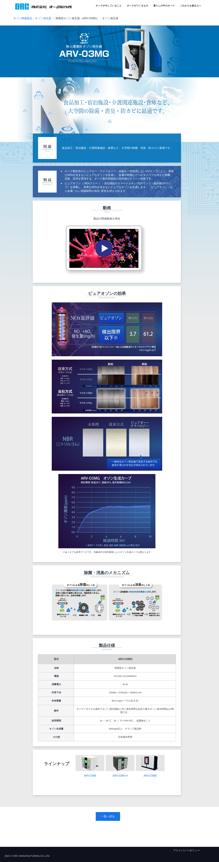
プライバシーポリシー (186, 850)
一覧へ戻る (108, 816)
